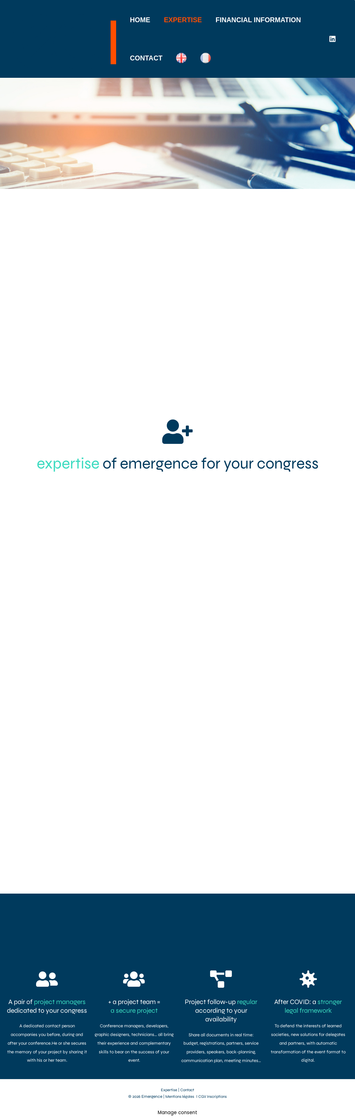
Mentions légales (178, 1096)
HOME (140, 20)
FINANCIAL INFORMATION (257, 20)
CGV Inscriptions (213, 1096)
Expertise (168, 1089)
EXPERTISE (182, 20)
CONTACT (146, 58)
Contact (187, 1089)
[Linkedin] (332, 38)
